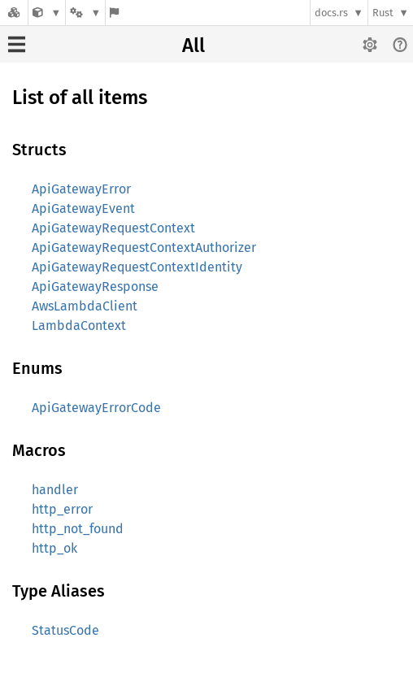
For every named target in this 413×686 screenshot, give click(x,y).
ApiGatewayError (81, 189)
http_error (62, 509)
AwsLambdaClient (84, 306)
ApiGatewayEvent (83, 208)
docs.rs (331, 13)
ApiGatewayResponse (95, 286)
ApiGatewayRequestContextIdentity (137, 267)
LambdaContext (79, 325)
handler (55, 489)
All (193, 45)
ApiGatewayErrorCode (96, 407)
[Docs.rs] (14, 12)
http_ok (54, 548)
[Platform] (85, 12)
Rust (382, 13)
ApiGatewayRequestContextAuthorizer (144, 247)
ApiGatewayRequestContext (113, 228)
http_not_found (78, 528)
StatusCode (65, 630)
